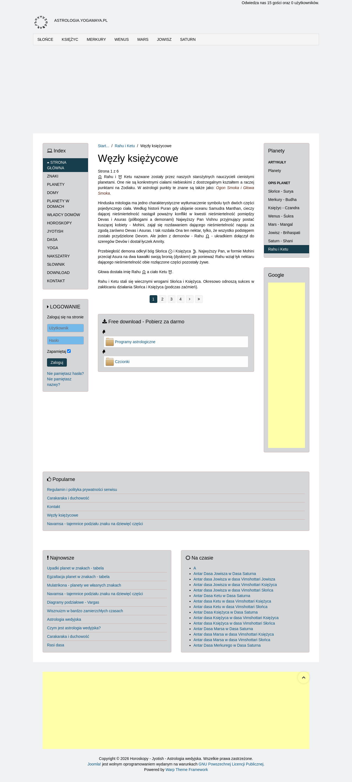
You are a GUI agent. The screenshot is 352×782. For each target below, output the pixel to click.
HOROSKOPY (59, 223)
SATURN (188, 39)
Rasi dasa (55, 645)
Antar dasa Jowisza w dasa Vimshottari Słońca (233, 590)
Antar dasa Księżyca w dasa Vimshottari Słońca (234, 623)
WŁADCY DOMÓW (63, 215)
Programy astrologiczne (135, 342)
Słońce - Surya (280, 191)
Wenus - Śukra (280, 216)
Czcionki (122, 361)
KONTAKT (56, 281)
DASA (52, 239)
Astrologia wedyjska (64, 619)
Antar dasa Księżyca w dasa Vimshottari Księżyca (236, 618)
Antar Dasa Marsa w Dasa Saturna (223, 629)
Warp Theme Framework (187, 769)
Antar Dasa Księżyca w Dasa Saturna (226, 612)
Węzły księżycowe (62, 515)
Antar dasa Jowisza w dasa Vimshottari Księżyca (235, 584)
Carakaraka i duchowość (68, 498)
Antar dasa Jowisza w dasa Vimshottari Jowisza (234, 579)
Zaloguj (57, 362)
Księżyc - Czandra (283, 208)
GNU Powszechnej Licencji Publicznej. (232, 764)
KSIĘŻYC (70, 39)
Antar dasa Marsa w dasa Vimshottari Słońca (232, 640)
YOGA (52, 248)
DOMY (53, 192)
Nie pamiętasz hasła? (65, 373)
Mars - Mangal (280, 224)
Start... (103, 146)
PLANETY (56, 184)
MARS (142, 39)
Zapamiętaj (56, 351)
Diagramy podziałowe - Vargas (73, 602)
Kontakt (53, 506)
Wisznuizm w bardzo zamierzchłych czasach (85, 611)
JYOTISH (55, 231)
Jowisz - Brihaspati (284, 232)
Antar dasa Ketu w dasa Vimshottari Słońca (231, 606)
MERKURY (96, 39)
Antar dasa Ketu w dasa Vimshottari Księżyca (232, 601)
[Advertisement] (176, 89)
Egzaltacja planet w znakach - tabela (78, 576)
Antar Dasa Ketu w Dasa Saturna (222, 595)
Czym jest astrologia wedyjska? (74, 628)
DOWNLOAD (58, 272)
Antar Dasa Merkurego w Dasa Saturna (227, 645)
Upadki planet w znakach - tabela (75, 568)
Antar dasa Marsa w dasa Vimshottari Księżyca (234, 634)
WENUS (121, 39)
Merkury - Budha (282, 199)
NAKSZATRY (58, 256)
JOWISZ (164, 39)
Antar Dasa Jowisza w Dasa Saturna (225, 573)
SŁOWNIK (56, 264)
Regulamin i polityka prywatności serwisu (82, 489)
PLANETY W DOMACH (58, 204)
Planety (274, 170)
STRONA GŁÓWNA (56, 165)
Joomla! (94, 764)
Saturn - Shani (280, 241)
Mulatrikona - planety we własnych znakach (84, 585)
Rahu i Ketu (125, 146)
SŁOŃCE (45, 39)
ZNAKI (52, 176)
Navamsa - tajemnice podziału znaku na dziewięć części (95, 524)
